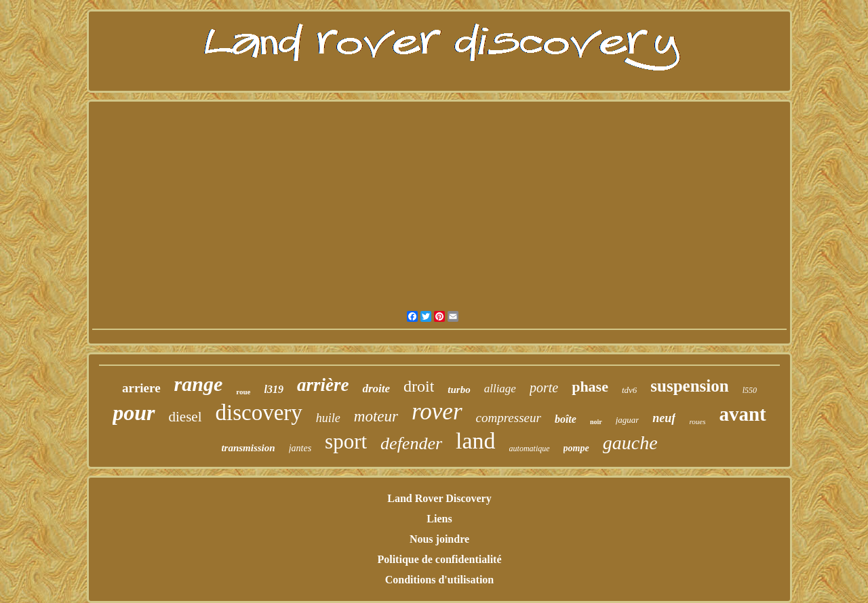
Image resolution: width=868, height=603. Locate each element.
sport (346, 441)
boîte (565, 419)
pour (134, 412)
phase (590, 386)
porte (544, 387)
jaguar (627, 420)
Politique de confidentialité (439, 559)
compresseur (508, 418)
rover (437, 411)
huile (328, 418)
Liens (439, 518)
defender (411, 443)
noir (596, 421)
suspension (689, 386)
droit (418, 386)
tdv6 (629, 390)
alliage (500, 388)
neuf (663, 418)
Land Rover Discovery (439, 498)
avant (742, 414)
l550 (750, 390)
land (476, 440)
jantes (300, 448)
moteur (376, 416)
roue (243, 392)
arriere (141, 388)
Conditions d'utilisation (439, 579)
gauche (630, 442)
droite (376, 388)
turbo (459, 389)
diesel (185, 417)
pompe (576, 448)
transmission (248, 447)
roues (697, 421)
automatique (529, 448)
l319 (273, 389)
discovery (259, 412)
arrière (323, 385)
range (198, 384)
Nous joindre (439, 539)
